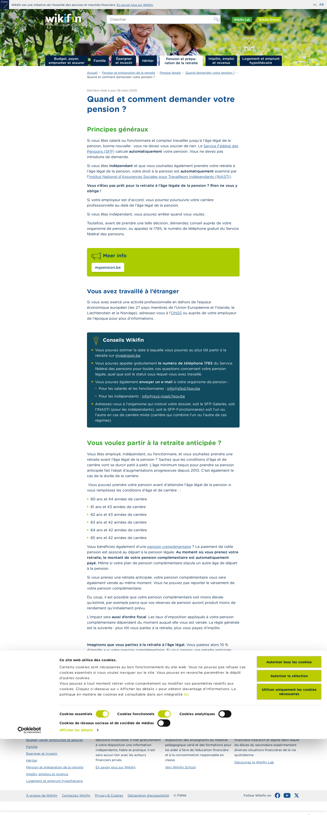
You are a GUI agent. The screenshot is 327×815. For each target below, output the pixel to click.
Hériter (148, 60)
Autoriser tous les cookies (289, 738)
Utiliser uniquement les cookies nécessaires (289, 768)
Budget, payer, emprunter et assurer (66, 60)
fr (322, 5)
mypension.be (108, 267)
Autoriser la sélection (289, 752)
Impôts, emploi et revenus (221, 60)
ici (186, 770)
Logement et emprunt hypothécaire (261, 60)
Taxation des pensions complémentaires (132, 689)
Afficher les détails (76, 806)
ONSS (176, 313)
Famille (100, 60)
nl (315, 5)
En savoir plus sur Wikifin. (135, 5)
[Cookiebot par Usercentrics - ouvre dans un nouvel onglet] (29, 806)
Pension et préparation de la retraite (181, 61)
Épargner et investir (123, 60)
